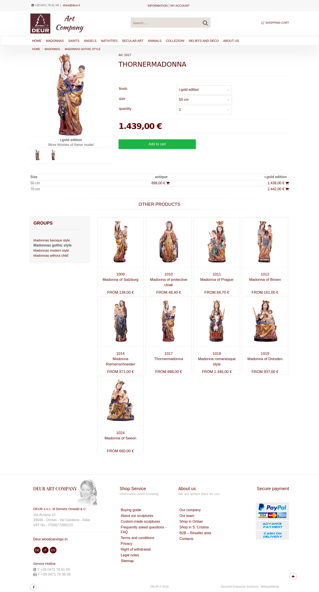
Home (36, 41)
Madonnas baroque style (51, 240)
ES (53, 550)
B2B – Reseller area (195, 533)
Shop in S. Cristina (194, 527)
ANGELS (90, 41)
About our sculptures (137, 516)
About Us (231, 41)
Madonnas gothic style (83, 49)
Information (157, 5)
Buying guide (131, 510)
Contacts (186, 539)
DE (37, 550)
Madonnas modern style (51, 250)
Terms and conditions (137, 538)
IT (45, 550)
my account (180, 5)
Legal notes (130, 555)
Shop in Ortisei (191, 521)
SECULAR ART (133, 41)
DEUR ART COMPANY (55, 488)
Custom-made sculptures (140, 521)
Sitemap (127, 561)
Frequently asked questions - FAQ (143, 529)
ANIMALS (154, 41)
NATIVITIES (109, 41)
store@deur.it (71, 5)
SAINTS (74, 41)
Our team (186, 516)
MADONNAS (55, 41)
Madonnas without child (50, 255)
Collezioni (175, 41)
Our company (190, 510)
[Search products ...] (170, 22)
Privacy (126, 543)
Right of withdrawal (136, 549)
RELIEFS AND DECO (204, 41)
